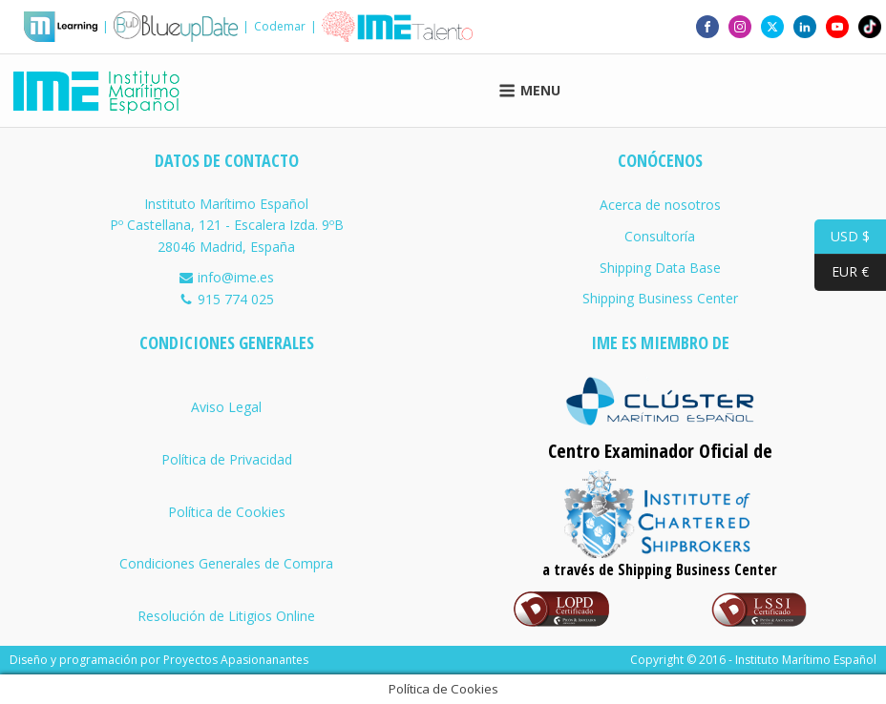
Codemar (280, 26)
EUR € (841, 272)
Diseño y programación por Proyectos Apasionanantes (159, 660)
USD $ (842, 237)
